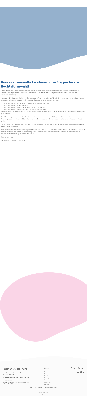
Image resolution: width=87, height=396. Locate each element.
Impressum (38, 387)
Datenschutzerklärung (51, 387)
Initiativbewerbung (49, 376)
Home (46, 371)
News (45, 380)
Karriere (46, 374)
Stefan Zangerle (48, 394)
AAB (31, 387)
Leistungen (47, 378)
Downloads (47, 382)
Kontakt (46, 384)
